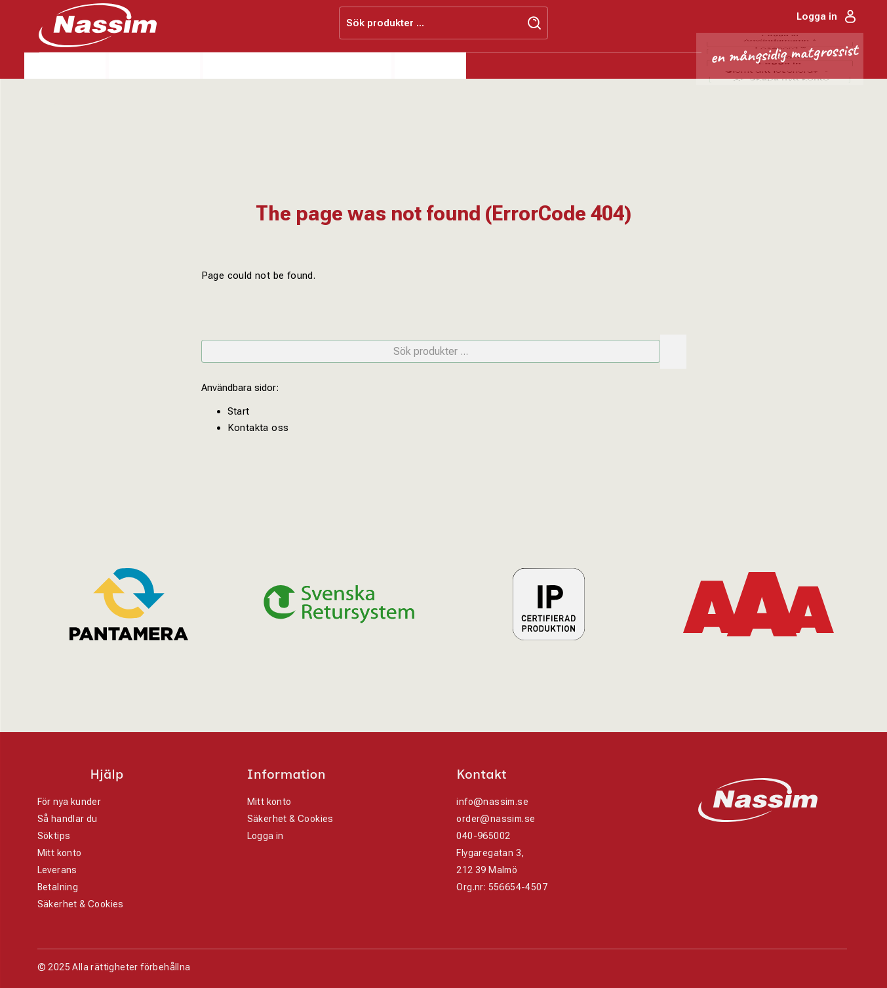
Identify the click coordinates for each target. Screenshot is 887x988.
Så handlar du (67, 818)
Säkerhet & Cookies (80, 904)
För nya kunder (69, 801)
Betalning (58, 887)
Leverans (57, 870)
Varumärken (250, 66)
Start (238, 411)
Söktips (54, 836)
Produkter (65, 66)
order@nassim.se (495, 818)
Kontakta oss (258, 428)
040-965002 (483, 836)
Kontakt (430, 66)
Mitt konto (59, 853)
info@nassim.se (492, 801)
